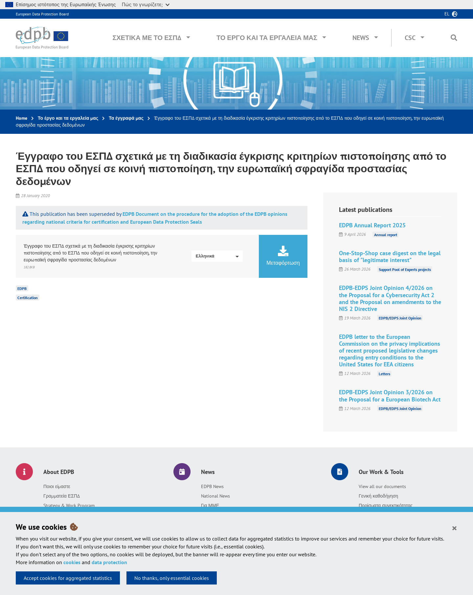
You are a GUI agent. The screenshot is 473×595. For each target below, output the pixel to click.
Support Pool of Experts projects (405, 269)
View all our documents (382, 486)
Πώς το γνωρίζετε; (145, 4)
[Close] (454, 528)
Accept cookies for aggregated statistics (68, 578)
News (360, 37)
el (446, 14)
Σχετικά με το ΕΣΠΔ (146, 37)
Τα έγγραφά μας (126, 118)
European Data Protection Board (42, 13)
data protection (109, 562)
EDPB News (212, 486)
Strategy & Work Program (69, 505)
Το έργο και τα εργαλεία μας (266, 37)
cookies (71, 562)
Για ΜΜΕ (210, 505)
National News (215, 496)
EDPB (22, 288)
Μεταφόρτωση (283, 256)
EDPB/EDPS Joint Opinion (400, 318)
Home (21, 118)
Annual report (385, 234)
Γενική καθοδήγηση (378, 496)
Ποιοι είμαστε (56, 486)
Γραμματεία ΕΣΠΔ (61, 496)
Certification (27, 297)
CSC (410, 37)
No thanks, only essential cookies (171, 578)
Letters (384, 373)
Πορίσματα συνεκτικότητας (386, 505)
